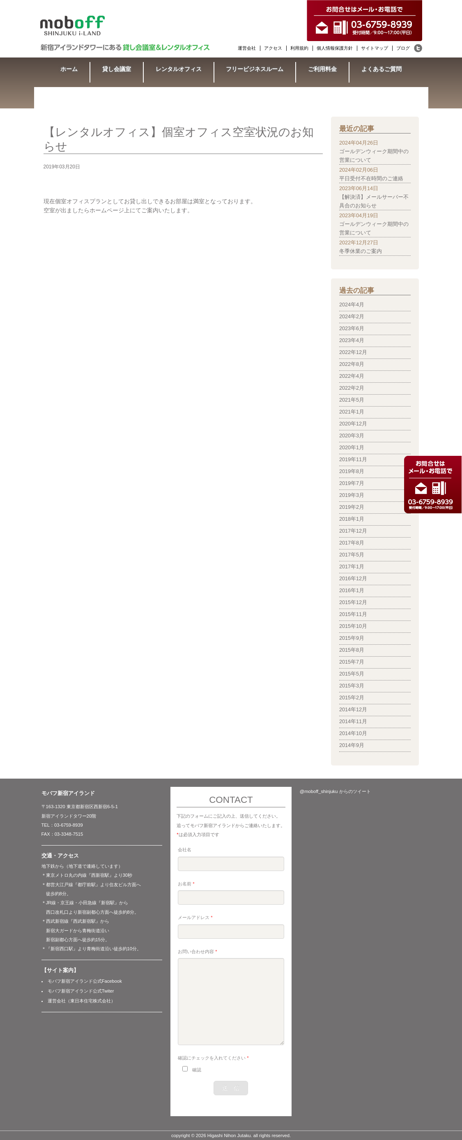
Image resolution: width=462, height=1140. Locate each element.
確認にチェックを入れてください (213, 1057)
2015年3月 (351, 686)
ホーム (69, 69)
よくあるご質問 (381, 69)
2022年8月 (351, 364)
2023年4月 (351, 340)
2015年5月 (351, 674)
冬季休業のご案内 (360, 251)
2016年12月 (353, 578)
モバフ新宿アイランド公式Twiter (81, 990)
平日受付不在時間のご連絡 (371, 179)
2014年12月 (353, 709)
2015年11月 (353, 614)
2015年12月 (353, 602)
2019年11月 (353, 459)
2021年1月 (351, 412)
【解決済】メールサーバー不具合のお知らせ (374, 201)
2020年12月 (353, 424)
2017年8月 (351, 543)
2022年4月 (351, 376)
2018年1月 (351, 519)
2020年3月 (351, 436)
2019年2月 (351, 507)
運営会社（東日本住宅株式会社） (81, 1000)
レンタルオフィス (179, 69)
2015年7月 (351, 662)
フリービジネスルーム (254, 69)
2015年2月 (351, 698)
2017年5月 (351, 555)
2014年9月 (351, 745)
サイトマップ (374, 48)
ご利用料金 (322, 69)
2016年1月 (351, 590)
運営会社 (247, 48)
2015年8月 (351, 650)
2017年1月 (351, 567)
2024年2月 (351, 316)
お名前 (186, 883)
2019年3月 (351, 495)
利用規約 (299, 48)
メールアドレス (195, 917)
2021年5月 (351, 400)
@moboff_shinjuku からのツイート (335, 791)
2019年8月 (351, 471)
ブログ (403, 48)
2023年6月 (351, 328)
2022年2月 (351, 388)
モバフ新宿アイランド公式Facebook (85, 981)
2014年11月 (353, 721)
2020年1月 (351, 447)
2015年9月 (351, 638)
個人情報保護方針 (335, 48)
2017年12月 (353, 531)
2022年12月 (353, 352)
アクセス (273, 48)
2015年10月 (353, 626)
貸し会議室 (116, 69)
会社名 (184, 849)
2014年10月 (353, 733)
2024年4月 (351, 305)
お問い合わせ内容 (197, 951)
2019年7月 (351, 483)
